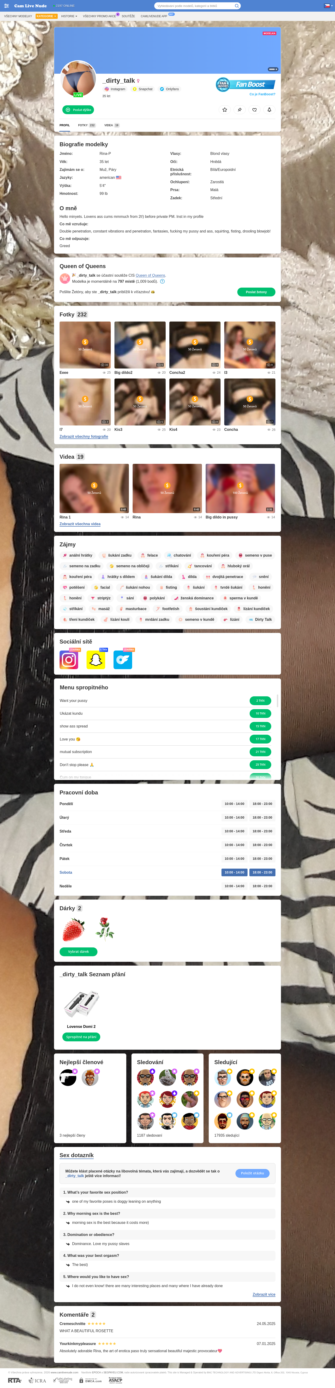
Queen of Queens (150, 275)
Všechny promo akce (100, 16)
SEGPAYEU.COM (113, 1372)
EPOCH (96, 1372)
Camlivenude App (155, 16)
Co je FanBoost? (262, 94)
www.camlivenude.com (64, 1372)
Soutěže (128, 16)
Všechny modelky (18, 16)
